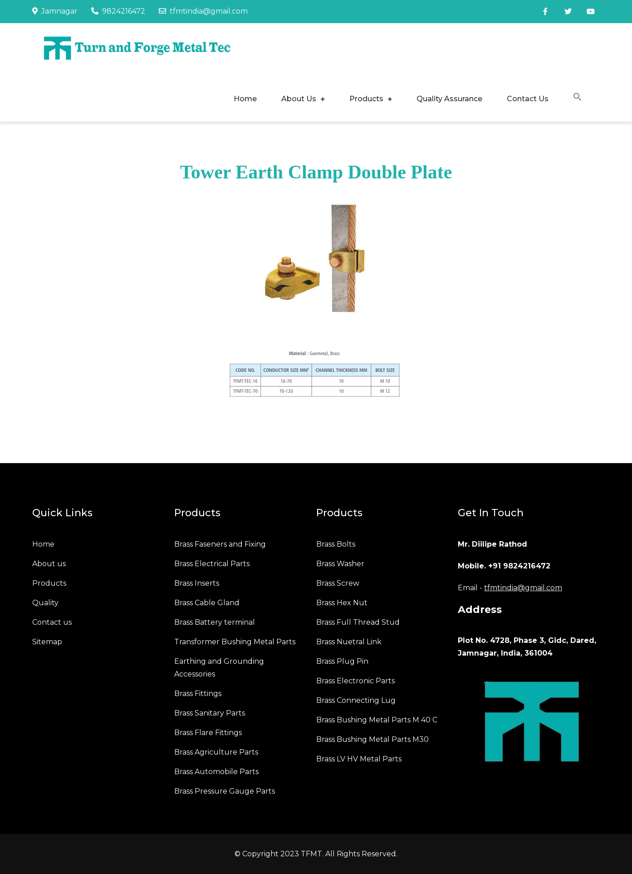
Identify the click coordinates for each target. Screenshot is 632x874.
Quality (45, 602)
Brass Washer (340, 563)
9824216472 (118, 11)
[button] (577, 98)
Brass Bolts (335, 544)
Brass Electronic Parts (355, 680)
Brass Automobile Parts (216, 771)
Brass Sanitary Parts (209, 713)
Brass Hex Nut (341, 602)
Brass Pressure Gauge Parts (224, 791)
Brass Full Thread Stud (358, 622)
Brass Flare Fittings (208, 732)
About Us (298, 98)
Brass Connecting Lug (356, 700)
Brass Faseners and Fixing (220, 544)
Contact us (52, 622)
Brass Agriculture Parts (216, 752)
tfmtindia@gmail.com (203, 11)
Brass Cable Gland (207, 602)
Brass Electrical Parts (212, 563)
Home (245, 98)
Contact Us (528, 98)
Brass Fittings (197, 693)
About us (49, 563)
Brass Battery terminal (214, 622)
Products (366, 98)
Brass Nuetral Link (349, 641)
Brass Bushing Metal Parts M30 (372, 739)
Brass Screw (337, 583)
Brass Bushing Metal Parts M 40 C (376, 720)
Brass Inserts (196, 583)
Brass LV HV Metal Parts (359, 759)
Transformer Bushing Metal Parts (234, 641)
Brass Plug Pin (342, 661)
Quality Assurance (449, 98)
